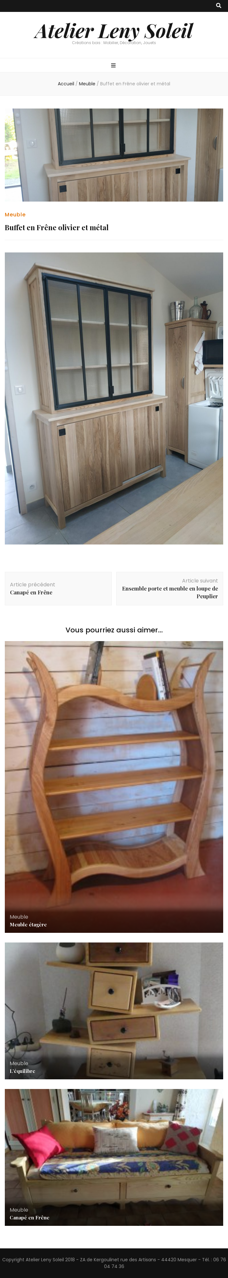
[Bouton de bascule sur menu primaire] (114, 66)
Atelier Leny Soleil (114, 30)
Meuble (15, 214)
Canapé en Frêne (29, 1217)
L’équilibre (22, 1071)
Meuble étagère (28, 924)
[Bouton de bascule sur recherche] (218, 6)
